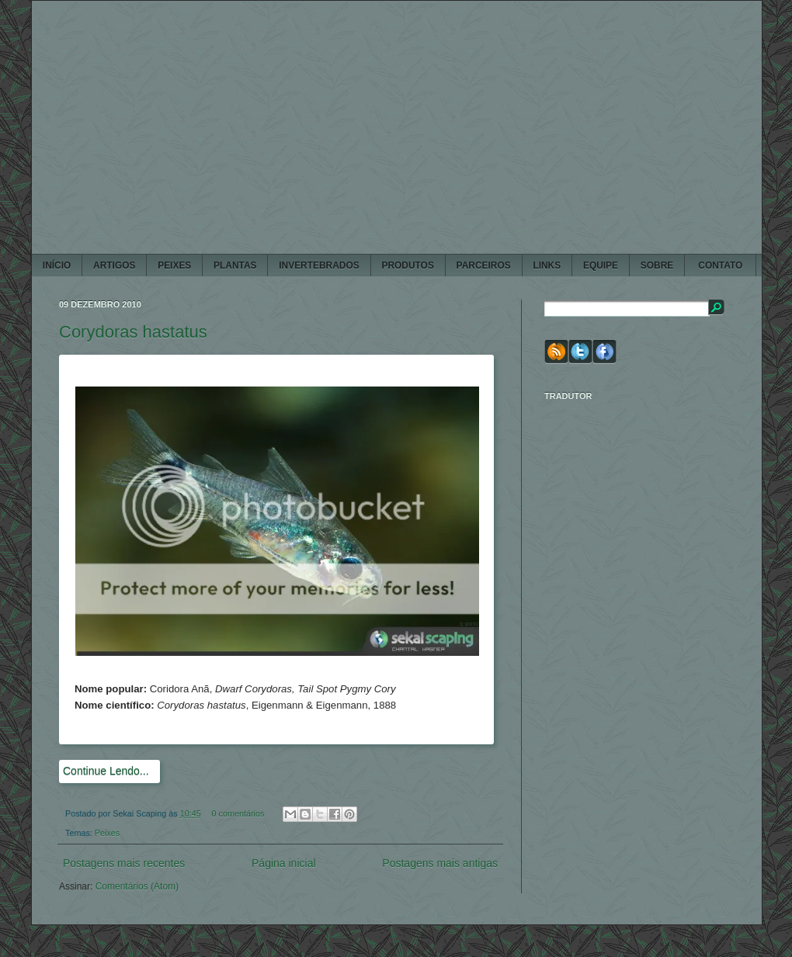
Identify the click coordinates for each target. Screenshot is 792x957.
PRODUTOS (407, 265)
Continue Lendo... (106, 771)
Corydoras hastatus (133, 332)
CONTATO (720, 265)
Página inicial (284, 863)
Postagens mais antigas (440, 863)
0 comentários (238, 813)
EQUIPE (600, 265)
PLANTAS (235, 265)
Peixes (107, 832)
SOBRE (657, 265)
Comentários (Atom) (137, 886)
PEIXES (174, 265)
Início (57, 265)
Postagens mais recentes (124, 863)
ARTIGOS (114, 265)
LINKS (547, 265)
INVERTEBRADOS (319, 265)
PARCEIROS (484, 265)
